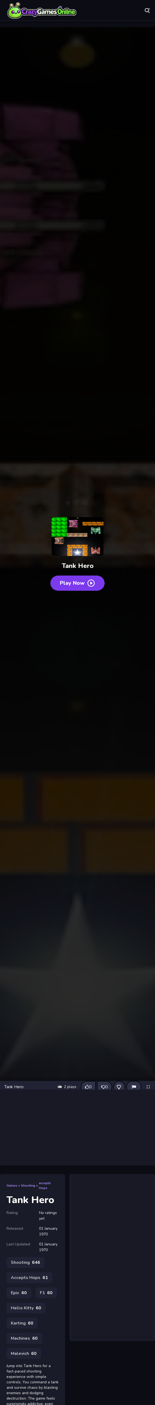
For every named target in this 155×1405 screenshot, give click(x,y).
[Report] (133, 1087)
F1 (46, 1293)
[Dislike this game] (104, 1087)
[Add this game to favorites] (119, 1087)
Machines (24, 1338)
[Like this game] (88, 1087)
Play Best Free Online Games (42, 11)
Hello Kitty (26, 1308)
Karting (22, 1323)
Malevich (24, 1353)
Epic (19, 1293)
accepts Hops (45, 1185)
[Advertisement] (77, 1127)
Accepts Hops (29, 1277)
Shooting (28, 1185)
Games (12, 1185)
